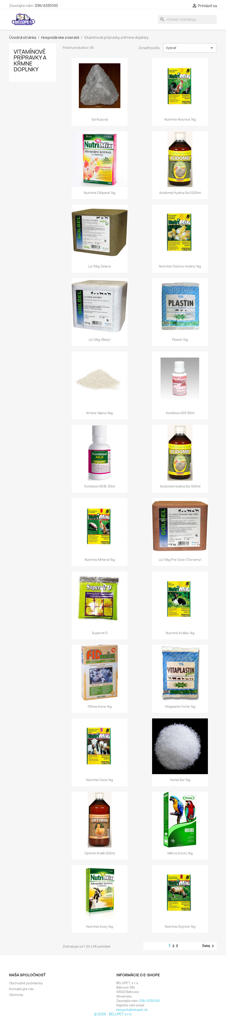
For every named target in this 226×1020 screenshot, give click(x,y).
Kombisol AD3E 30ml (99, 486)
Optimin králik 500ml (99, 853)
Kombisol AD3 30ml (180, 413)
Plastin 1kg (180, 339)
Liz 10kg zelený (99, 266)
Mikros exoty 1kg (180, 853)
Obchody (16, 995)
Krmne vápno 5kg (99, 413)
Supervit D (100, 633)
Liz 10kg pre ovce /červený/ (180, 559)
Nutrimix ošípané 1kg (99, 193)
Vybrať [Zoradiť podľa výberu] (190, 48)
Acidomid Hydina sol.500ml (180, 486)
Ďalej (209, 946)
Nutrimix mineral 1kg (100, 559)
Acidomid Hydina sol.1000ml (180, 193)
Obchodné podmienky (26, 983)
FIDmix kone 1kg (100, 706)
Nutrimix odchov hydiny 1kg (180, 266)
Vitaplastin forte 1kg (180, 706)
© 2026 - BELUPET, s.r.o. (113, 1014)
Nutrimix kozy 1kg (99, 926)
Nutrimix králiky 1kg (180, 633)
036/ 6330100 (46, 5)
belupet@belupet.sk (132, 1010)
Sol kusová (100, 119)
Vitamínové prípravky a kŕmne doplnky (30, 60)
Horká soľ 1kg (180, 780)
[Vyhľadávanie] (187, 19)
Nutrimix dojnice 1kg (180, 926)
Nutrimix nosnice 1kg (180, 119)
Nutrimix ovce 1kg (99, 780)
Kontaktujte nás (21, 989)
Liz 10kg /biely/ (100, 339)
